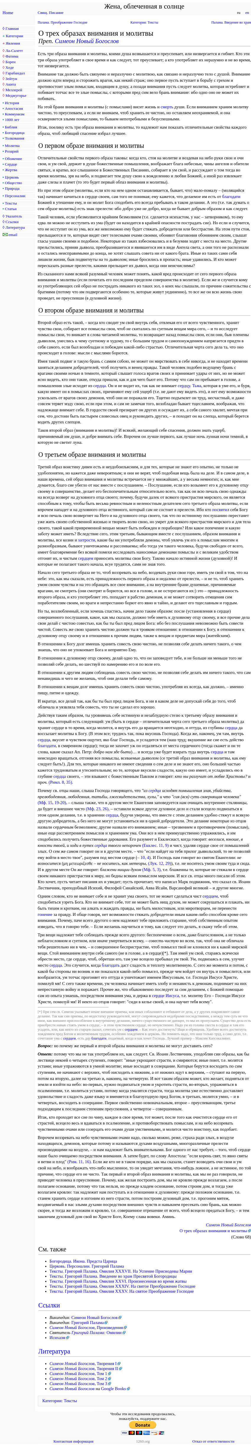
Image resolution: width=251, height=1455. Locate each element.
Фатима (11, 56)
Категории (14, 36)
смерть (167, 106)
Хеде (9, 67)
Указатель (13, 216)
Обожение (13, 158)
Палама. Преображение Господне (63, 22)
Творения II (107, 1368)
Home (8, 12)
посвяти (219, 509)
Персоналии (15, 196)
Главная (12, 28)
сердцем (85, 558)
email (13, 235)
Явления (13, 43)
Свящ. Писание (50, 12)
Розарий (12, 151)
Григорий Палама (87, 1322)
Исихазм (58, 1337)
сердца (99, 385)
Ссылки (11, 222)
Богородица (15, 132)
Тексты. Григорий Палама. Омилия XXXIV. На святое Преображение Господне (122, 1286)
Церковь (12, 177)
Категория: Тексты (144, 22)
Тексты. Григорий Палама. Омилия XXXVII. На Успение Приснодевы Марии (121, 1271)
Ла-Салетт (14, 50)
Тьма (196, 385)
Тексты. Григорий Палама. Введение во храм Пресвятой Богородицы (113, 1276)
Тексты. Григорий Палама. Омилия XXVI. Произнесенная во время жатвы (118, 1281)
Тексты (11, 203)
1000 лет (12, 119)
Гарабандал (15, 73)
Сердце (11, 164)
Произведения (110, 1327)
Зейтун (11, 78)
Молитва (12, 145)
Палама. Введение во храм (231, 22)
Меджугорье (15, 95)
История (12, 103)
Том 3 (102, 1383)
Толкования (14, 138)
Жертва (11, 170)
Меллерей (13, 90)
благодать (111, 965)
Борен (10, 62)
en (247, 12)
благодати (231, 196)
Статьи (11, 209)
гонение (45, 914)
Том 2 (102, 1378)
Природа (12, 188)
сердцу (184, 385)
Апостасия (14, 108)
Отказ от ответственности (213, 1441)
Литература (15, 227)
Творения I (107, 1363)
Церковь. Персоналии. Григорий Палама (87, 1266)
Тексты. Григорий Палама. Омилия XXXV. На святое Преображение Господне (122, 1291)
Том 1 (102, 1373)
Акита (10, 84)
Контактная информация (73, 1441)
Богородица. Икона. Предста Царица (83, 1261)
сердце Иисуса (165, 995)
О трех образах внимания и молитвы (213, 1230)
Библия (11, 127)
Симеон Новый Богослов (87, 41)
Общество (13, 183)
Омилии (114, 1332)
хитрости (86, 540)
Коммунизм (15, 114)
